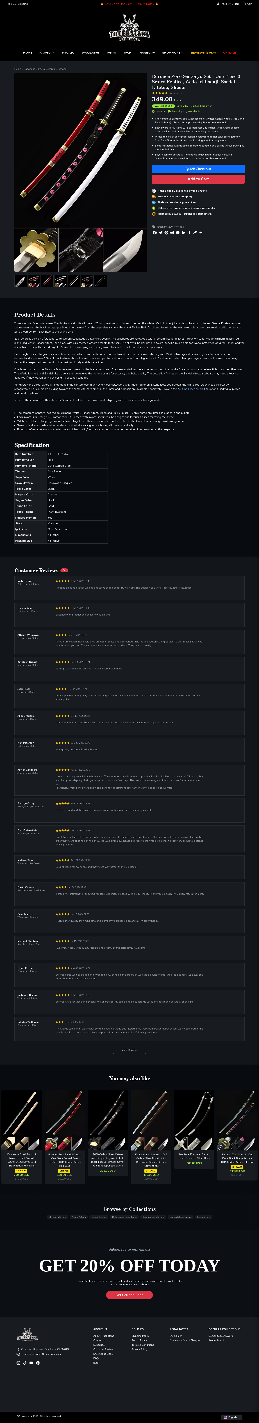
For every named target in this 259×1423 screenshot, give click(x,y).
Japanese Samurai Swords (40, 69)
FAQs (96, 1358)
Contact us (99, 1340)
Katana (47, 53)
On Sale (229, 53)
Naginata (147, 53)
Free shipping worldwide (184, 111)
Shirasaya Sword (57, 1217)
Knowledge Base (103, 1354)
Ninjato (68, 53)
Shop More (173, 53)
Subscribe (99, 1345)
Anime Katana (79, 1217)
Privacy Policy (139, 1349)
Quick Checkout (198, 168)
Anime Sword (216, 1340)
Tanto (111, 53)
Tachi (127, 53)
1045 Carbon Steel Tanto (124, 1217)
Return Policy (139, 1340)
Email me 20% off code (170, 226)
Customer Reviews (104, 1349)
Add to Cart (198, 179)
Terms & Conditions (143, 1345)
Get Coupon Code (129, 1294)
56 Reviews (176, 92)
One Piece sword (193, 389)
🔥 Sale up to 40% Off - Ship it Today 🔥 (129, 4)
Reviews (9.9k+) (203, 53)
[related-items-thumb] (21, 1120)
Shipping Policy (140, 1336)
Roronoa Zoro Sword (153, 1217)
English (230, 1417)
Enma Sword (203, 1217)
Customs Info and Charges (185, 1340)
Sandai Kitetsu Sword (180, 1217)
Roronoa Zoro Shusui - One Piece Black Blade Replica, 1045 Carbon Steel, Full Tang (237, 1158)
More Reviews (130, 1050)
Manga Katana (99, 1217)
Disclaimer (176, 1336)
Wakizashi (90, 53)
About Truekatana (103, 1336)
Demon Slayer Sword (220, 1336)
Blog (96, 1363)
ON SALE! (21, 1170)
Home (27, 53)
